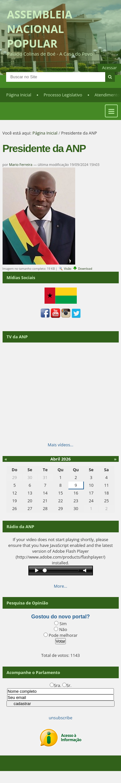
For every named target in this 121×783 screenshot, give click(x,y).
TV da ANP (16, 337)
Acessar (109, 68)
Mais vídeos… (61, 445)
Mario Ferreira (20, 164)
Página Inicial (18, 95)
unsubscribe (60, 718)
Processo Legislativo (63, 95)
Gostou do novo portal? (60, 616)
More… (60, 586)
